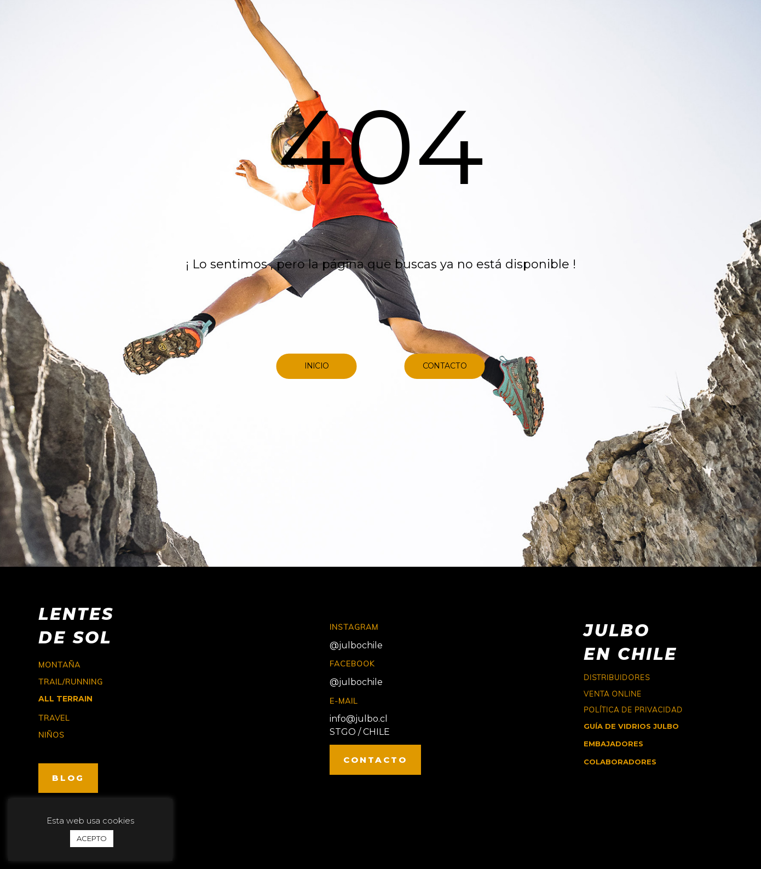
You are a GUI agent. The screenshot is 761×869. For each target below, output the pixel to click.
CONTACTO (375, 760)
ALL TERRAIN (65, 699)
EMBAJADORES (613, 743)
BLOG (68, 778)
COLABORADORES (620, 761)
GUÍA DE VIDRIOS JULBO (631, 726)
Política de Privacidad (633, 709)
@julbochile (356, 645)
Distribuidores (617, 677)
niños (51, 735)
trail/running (70, 682)
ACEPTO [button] (92, 838)
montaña (59, 665)
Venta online (613, 693)
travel (54, 718)
